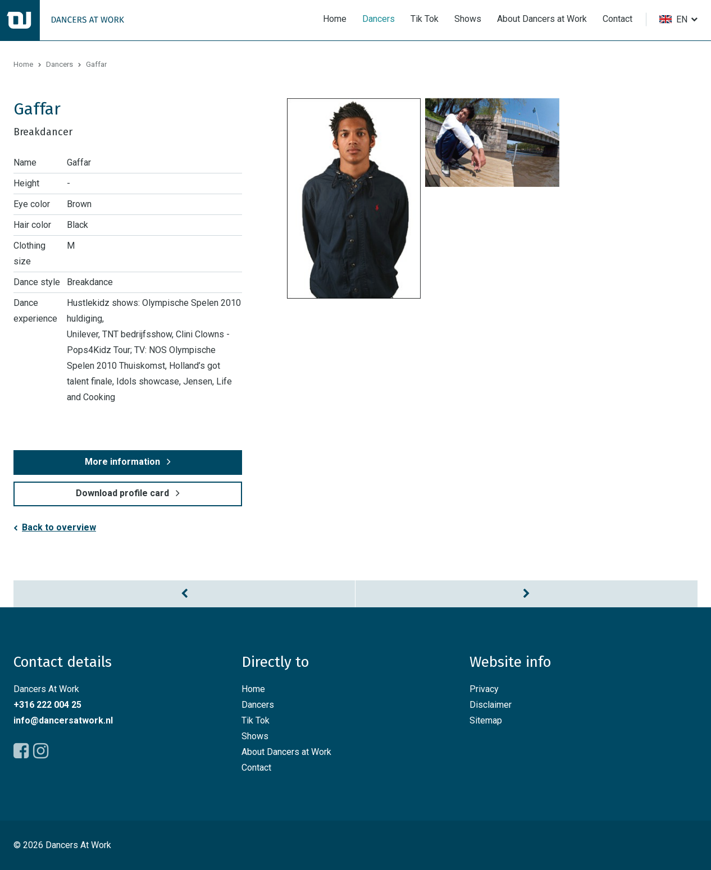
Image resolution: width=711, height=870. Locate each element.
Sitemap (486, 720)
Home (335, 18)
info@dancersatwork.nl (63, 720)
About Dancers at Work (542, 18)
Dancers (378, 18)
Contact (617, 18)
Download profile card (122, 493)
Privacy (484, 689)
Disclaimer (491, 704)
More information (122, 461)
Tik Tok (425, 18)
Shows (467, 18)
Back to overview (59, 527)
